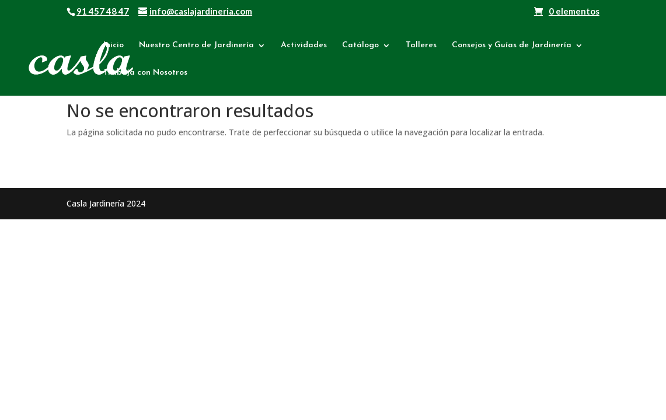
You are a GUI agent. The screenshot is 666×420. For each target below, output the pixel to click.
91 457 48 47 (102, 11)
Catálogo (360, 45)
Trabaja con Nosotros (145, 73)
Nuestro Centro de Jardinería (196, 45)
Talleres (421, 45)
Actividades (304, 45)
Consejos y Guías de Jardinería (511, 45)
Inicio (113, 45)
